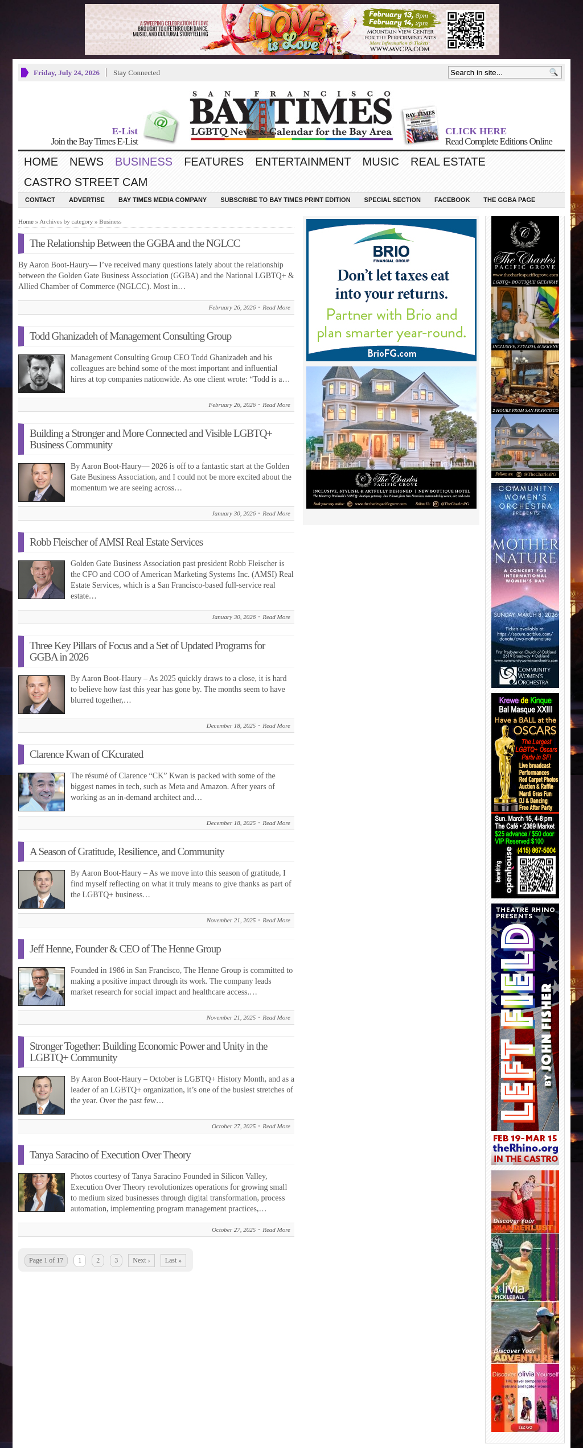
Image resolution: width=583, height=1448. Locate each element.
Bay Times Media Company (162, 199)
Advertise (87, 199)
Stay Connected (136, 72)
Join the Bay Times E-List (94, 141)
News (86, 161)
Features (214, 161)
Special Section (392, 199)
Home (41, 161)
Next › (141, 1260)
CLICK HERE (476, 131)
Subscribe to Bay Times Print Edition (285, 199)
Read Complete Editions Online (498, 141)
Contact (40, 199)
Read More (276, 307)
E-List (125, 131)
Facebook (452, 199)
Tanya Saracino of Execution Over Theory (110, 1155)
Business (144, 161)
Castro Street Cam (85, 182)
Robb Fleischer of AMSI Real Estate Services (116, 542)
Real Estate (448, 161)
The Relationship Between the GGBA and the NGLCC (135, 243)
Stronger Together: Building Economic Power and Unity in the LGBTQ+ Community (148, 1051)
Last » (173, 1260)
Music (381, 161)
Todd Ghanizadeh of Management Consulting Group (130, 336)
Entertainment (303, 161)
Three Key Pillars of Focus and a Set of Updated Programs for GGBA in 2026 (147, 651)
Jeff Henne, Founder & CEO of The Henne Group (125, 949)
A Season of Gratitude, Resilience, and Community (127, 851)
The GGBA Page (509, 199)
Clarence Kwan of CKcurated (86, 754)
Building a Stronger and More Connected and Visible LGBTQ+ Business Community (151, 439)
